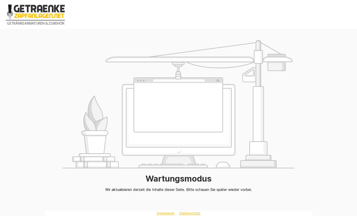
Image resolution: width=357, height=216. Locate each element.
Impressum (166, 213)
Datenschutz (190, 213)
